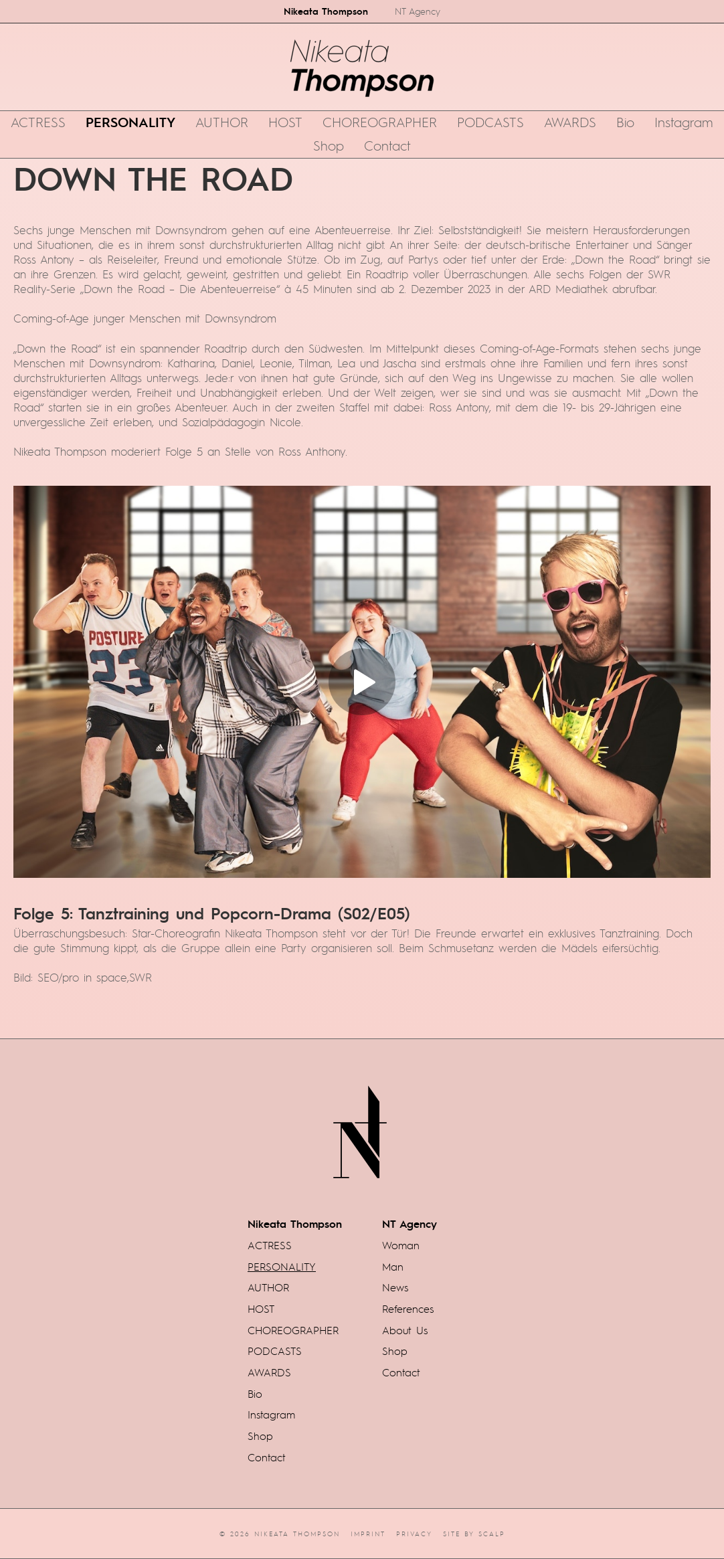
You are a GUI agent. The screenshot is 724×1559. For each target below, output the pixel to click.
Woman (401, 1245)
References (408, 1308)
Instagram (683, 121)
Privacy (414, 1534)
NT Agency (417, 11)
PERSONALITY (130, 121)
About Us (405, 1330)
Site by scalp (474, 1534)
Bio (625, 121)
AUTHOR (221, 121)
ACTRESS (38, 121)
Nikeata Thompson (326, 11)
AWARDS (570, 121)
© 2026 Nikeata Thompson (279, 1534)
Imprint (368, 1534)
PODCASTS (490, 121)
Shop (328, 145)
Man (392, 1266)
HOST (285, 121)
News (395, 1287)
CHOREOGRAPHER (380, 121)
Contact (387, 145)
